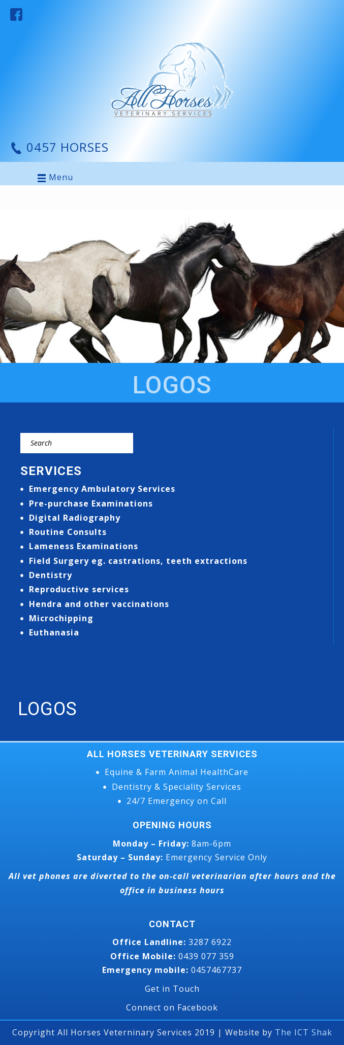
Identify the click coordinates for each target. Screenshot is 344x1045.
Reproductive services (79, 589)
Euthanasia (54, 632)
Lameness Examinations (83, 546)
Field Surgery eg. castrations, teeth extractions (138, 560)
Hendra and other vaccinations (99, 604)
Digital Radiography (74, 517)
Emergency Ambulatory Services (102, 488)
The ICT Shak (303, 1032)
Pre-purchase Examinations (91, 503)
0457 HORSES (66, 147)
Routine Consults (68, 531)
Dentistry (50, 575)
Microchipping (61, 618)
